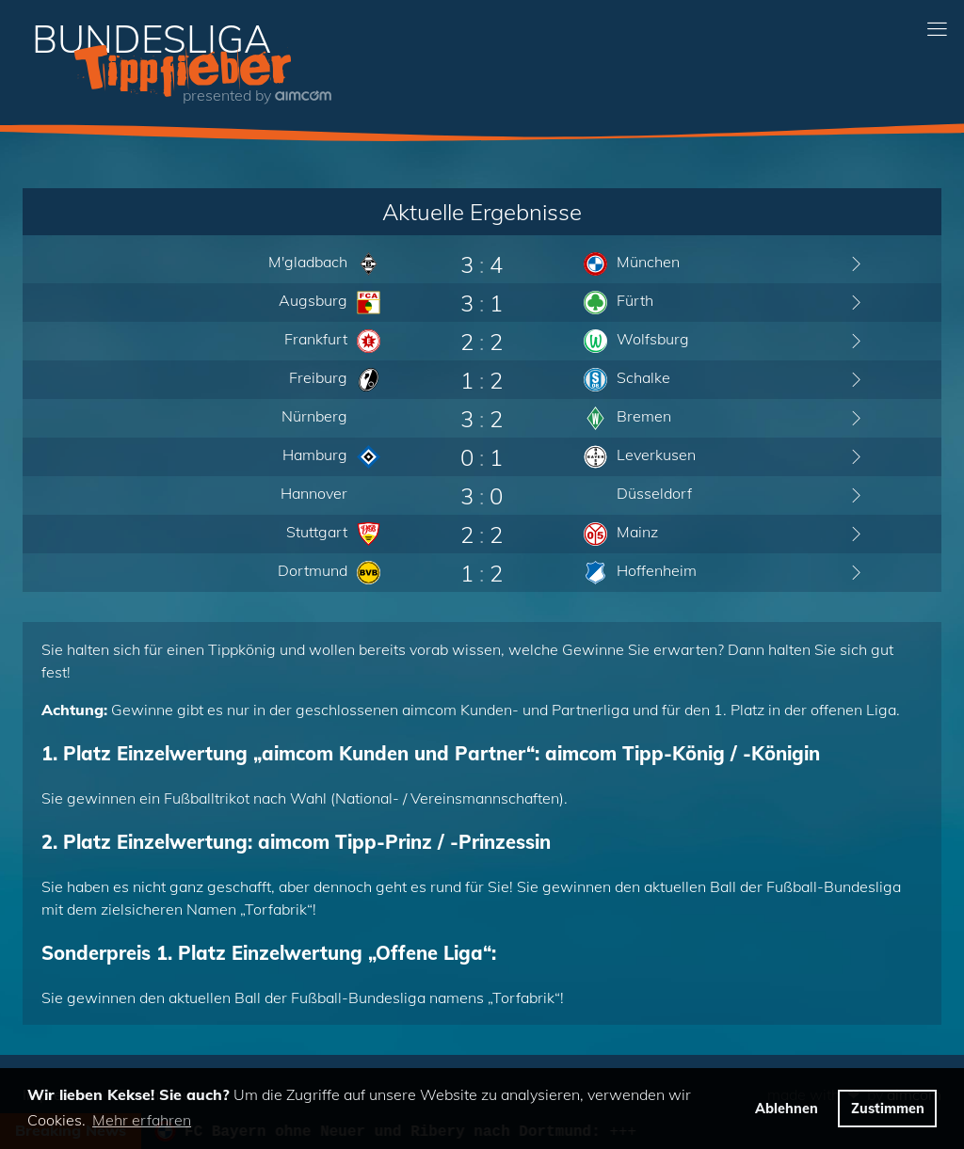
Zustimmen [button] (887, 1108)
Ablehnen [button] (786, 1108)
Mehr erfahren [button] (141, 1119)
